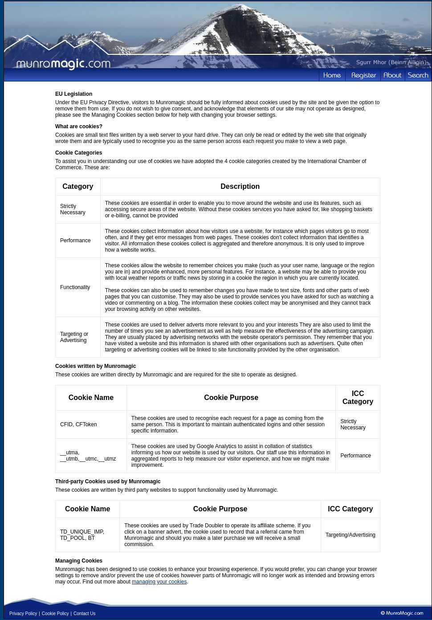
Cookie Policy (55, 613)
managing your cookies (159, 582)
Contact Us (84, 613)
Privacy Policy (23, 613)
